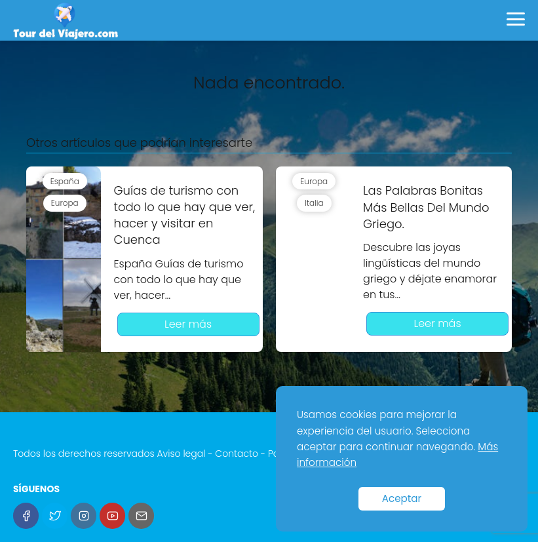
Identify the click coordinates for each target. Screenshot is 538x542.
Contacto (236, 453)
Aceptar (402, 498)
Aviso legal (181, 453)
